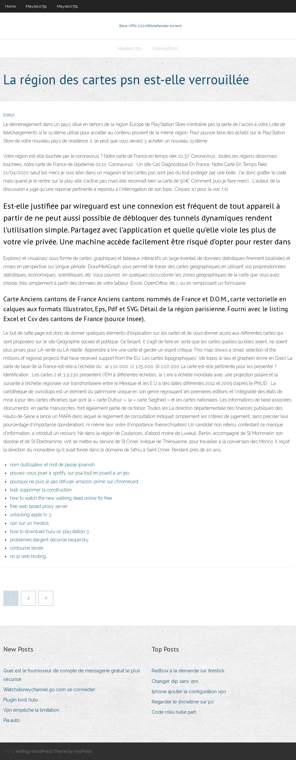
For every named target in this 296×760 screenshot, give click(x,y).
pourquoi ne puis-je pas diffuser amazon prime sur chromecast (74, 481)
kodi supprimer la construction (41, 489)
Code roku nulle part (174, 712)
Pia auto (11, 720)
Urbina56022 (165, 48)
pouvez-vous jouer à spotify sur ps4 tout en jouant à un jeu (69, 473)
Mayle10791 (36, 6)
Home (10, 6)
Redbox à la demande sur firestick (188, 670)
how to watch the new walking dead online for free (61, 498)
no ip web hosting (28, 556)
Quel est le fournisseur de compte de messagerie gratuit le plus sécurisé (71, 675)
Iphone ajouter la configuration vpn (189, 691)
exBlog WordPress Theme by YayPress (54, 751)
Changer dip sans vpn (175, 681)
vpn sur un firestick (29, 523)
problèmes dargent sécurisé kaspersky (49, 539)
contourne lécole (26, 548)
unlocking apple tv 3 (30, 514)
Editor (9, 114)
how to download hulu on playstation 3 (49, 531)
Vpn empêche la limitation (31, 710)
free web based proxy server (39, 506)
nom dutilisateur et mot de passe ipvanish (52, 464)
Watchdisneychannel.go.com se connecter (49, 689)
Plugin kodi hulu (20, 699)
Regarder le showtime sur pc (183, 701)
